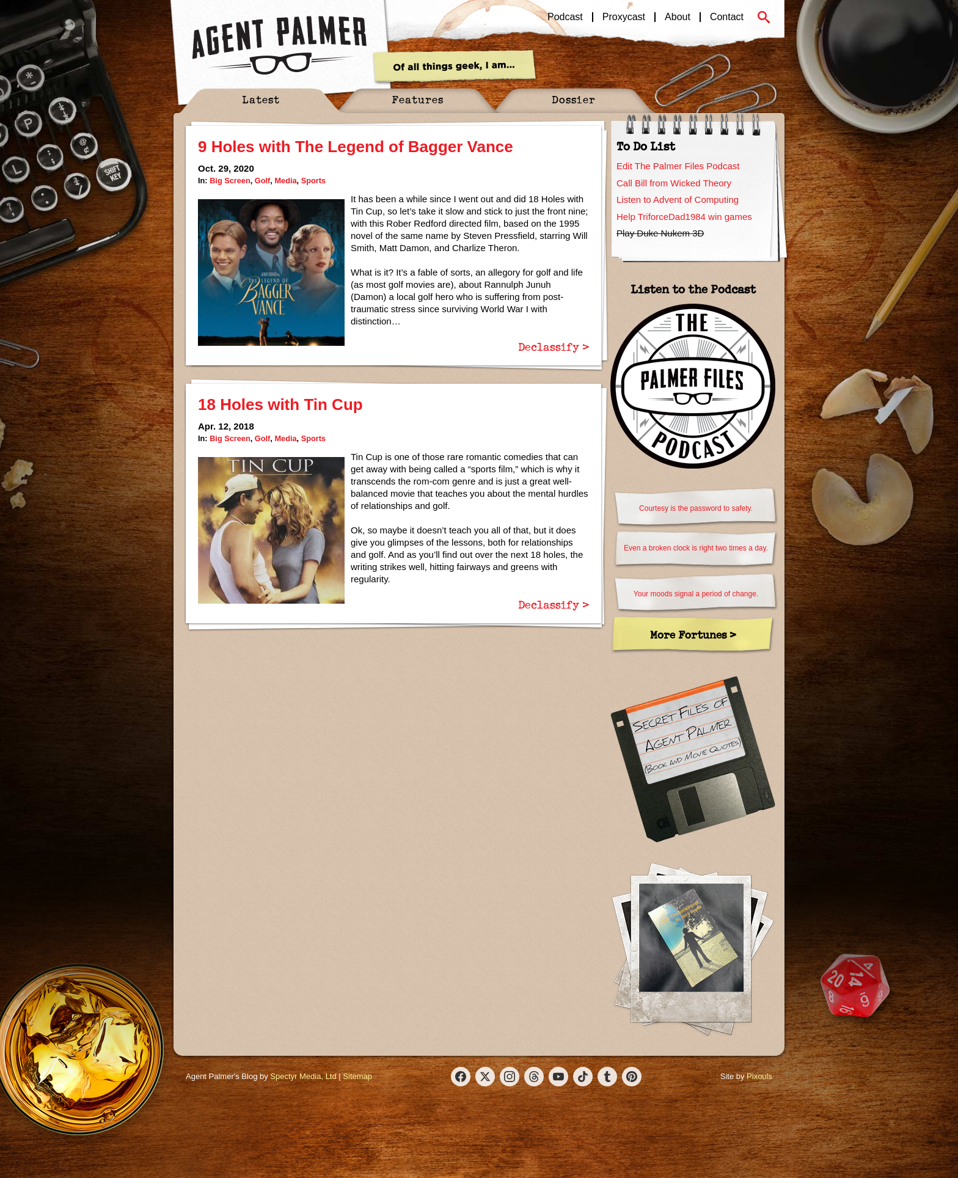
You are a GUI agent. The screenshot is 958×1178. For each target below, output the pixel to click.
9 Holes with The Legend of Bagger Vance (355, 146)
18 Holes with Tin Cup (280, 404)
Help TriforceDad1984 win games (684, 216)
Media (285, 180)
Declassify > (553, 346)
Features (418, 99)
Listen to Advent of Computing (677, 199)
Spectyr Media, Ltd (303, 1076)
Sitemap (357, 1076)
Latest (261, 99)
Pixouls (759, 1076)
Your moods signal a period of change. (696, 594)
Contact (727, 17)
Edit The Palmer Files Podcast (677, 166)
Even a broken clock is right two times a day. (696, 548)
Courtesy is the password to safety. (696, 508)
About (677, 17)
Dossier (574, 99)
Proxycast (623, 17)
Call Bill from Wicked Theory (673, 183)
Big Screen (230, 180)
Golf (263, 180)
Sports (313, 180)
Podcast (565, 17)
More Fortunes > (693, 634)
